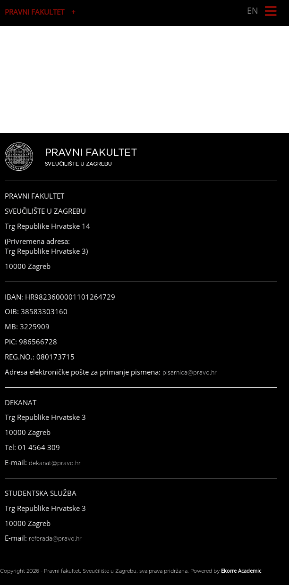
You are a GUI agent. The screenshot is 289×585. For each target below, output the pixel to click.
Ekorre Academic (241, 570)
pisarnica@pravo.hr (189, 373)
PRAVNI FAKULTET (34, 12)
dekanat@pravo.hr (55, 463)
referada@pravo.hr (55, 539)
